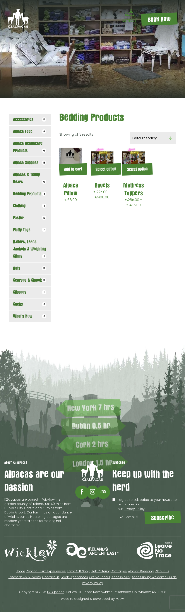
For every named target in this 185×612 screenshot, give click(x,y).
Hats (29, 268)
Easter (29, 217)
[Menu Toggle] (109, 19)
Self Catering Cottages (109, 571)
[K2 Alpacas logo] (18, 26)
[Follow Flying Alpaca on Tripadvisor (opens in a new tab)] (103, 492)
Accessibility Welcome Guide (154, 577)
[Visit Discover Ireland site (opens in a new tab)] (92, 551)
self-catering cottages (43, 517)
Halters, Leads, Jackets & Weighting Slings (29, 249)
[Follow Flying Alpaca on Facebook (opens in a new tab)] (82, 492)
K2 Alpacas (55, 592)
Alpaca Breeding (141, 571)
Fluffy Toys (29, 229)
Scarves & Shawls (29, 280)
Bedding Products (29, 193)
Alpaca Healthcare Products (29, 147)
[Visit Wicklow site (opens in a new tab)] (30, 551)
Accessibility (120, 577)
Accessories (29, 119)
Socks (29, 304)
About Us (162, 571)
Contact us (51, 577)
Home (20, 571)
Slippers (29, 292)
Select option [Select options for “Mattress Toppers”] (137, 169)
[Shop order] (153, 138)
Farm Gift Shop (78, 571)
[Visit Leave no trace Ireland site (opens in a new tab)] (154, 551)
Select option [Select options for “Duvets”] (106, 169)
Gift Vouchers (99, 577)
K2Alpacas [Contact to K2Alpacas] (12, 499)
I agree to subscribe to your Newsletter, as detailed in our (145, 504)
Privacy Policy (134, 509)
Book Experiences (74, 577)
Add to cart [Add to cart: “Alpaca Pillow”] (73, 169)
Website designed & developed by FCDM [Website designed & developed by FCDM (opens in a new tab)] (92, 599)
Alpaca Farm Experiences (46, 571)
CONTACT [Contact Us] (129, 16)
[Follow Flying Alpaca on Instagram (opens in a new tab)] (92, 492)
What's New (29, 316)
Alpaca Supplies (29, 162)
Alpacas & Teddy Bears (29, 178)
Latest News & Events (25, 577)
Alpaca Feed (29, 131)
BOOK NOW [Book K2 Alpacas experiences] (159, 20)
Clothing (29, 205)
